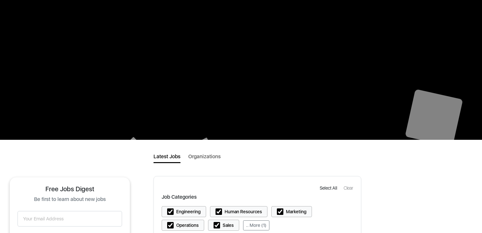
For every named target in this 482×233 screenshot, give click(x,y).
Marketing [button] (296, 211)
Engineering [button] (188, 211)
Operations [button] (187, 225)
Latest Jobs (167, 156)
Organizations (204, 156)
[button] (329, 188)
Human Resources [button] (243, 211)
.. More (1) (256, 225)
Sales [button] (228, 225)
